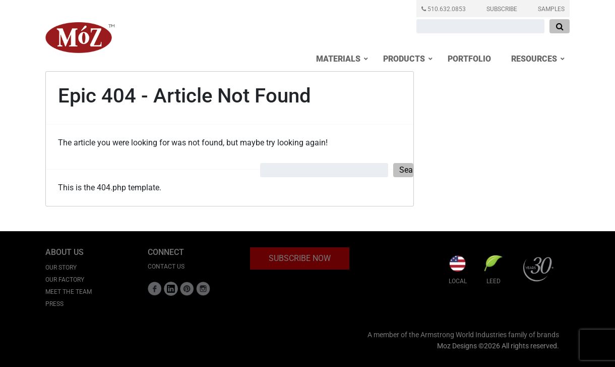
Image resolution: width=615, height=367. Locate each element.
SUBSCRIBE (501, 9)
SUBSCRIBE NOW (300, 258)
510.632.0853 (443, 9)
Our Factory (64, 279)
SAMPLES (551, 9)
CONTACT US (166, 266)
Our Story (61, 267)
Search (406, 170)
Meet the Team (68, 291)
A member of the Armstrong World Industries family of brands (463, 335)
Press (54, 303)
